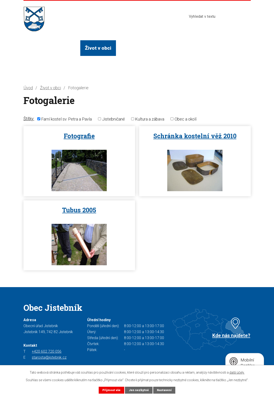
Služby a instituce (141, 48)
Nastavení (164, 390)
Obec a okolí (185, 118)
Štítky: (28, 118)
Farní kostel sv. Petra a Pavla (66, 118)
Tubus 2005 (79, 210)
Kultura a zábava (149, 118)
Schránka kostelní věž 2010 (195, 136)
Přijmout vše (111, 390)
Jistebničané (113, 118)
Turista (178, 48)
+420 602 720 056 (46, 351)
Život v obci (98, 48)
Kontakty (205, 48)
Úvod (33, 48)
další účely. (237, 372)
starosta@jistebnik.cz (49, 357)
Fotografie (79, 136)
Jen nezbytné (139, 390)
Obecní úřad (62, 48)
